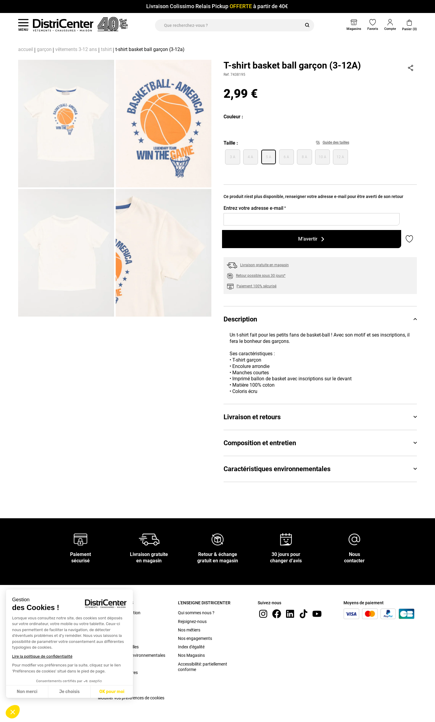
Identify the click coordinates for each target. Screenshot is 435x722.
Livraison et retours (320, 417)
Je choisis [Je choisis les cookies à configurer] (69, 691)
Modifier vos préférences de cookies (131, 697)
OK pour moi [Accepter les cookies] (111, 691)
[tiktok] (303, 613)
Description (320, 319)
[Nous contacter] (354, 539)
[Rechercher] (307, 25)
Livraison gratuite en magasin (264, 265)
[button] (12, 711)
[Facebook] (276, 613)
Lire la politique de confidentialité (42, 656)
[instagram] (263, 613)
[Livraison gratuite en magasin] (149, 539)
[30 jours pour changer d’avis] (286, 539)
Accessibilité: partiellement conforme (202, 667)
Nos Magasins (191, 655)
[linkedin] (290, 613)
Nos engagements (195, 638)
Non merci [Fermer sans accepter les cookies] (27, 691)
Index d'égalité (191, 646)
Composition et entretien (320, 443)
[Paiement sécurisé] (80, 539)
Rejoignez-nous (192, 621)
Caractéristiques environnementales (320, 469)
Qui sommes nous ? (196, 612)
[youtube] (316, 613)
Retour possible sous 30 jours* (260, 275)
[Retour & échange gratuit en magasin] (217, 539)
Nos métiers (189, 630)
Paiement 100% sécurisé (256, 286)
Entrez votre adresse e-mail (255, 208)
